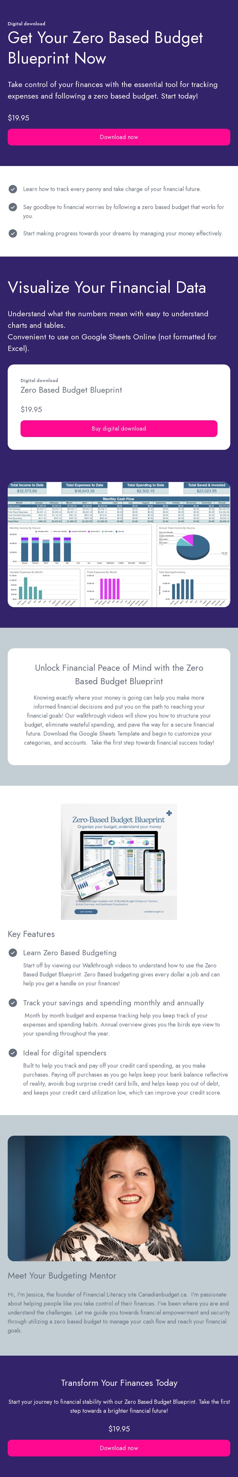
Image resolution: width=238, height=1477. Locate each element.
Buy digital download (119, 428)
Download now (119, 137)
